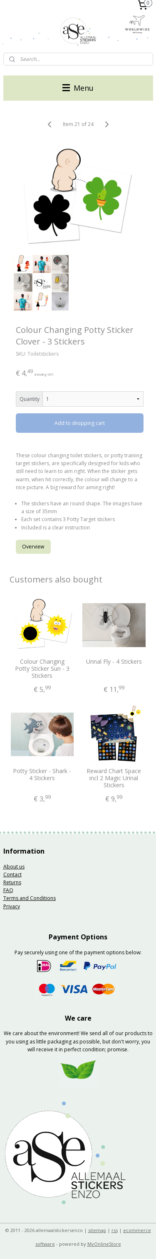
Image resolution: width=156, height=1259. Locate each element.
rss (114, 1230)
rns (17, 882)
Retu (8, 882)
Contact (12, 874)
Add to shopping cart (79, 423)
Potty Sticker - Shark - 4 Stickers (42, 775)
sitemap (97, 1230)
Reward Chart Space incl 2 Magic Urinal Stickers (114, 778)
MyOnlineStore (104, 1244)
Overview (33, 546)
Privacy (11, 906)
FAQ (8, 890)
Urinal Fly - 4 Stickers (114, 661)
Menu (78, 88)
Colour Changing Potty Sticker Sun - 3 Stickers (42, 668)
